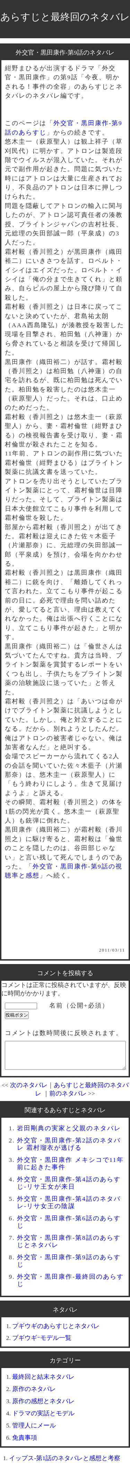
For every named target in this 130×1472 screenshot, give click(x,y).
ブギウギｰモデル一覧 (41, 1343)
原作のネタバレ (34, 1394)
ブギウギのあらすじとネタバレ (55, 1331)
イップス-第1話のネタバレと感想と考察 (64, 1463)
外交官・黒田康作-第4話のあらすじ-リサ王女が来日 (69, 1188)
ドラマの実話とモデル (43, 1418)
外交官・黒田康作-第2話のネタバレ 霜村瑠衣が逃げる (69, 1149)
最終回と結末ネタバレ (43, 1381)
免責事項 (24, 1442)
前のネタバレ (68, 1098)
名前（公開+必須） (79, 1005)
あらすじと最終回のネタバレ (65, 16)
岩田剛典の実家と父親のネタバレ (69, 1133)
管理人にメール (34, 1430)
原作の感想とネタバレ (43, 1406)
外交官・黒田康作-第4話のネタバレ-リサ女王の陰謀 (69, 1207)
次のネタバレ (28, 1090)
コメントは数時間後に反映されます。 (64, 1032)
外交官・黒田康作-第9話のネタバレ (65, 52)
